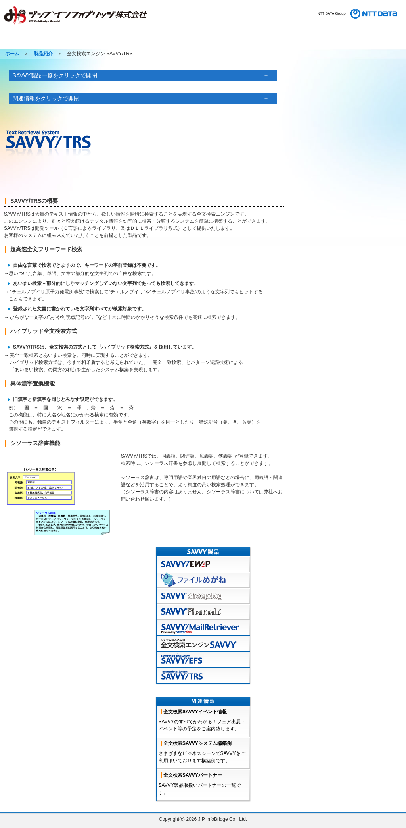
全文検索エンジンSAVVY (203, 644)
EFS (203, 660)
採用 (239, 42)
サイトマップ (255, 25)
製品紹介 (61, 42)
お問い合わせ (291, 25)
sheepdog (203, 596)
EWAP (203, 564)
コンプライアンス (383, 25)
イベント (273, 42)
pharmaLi (203, 612)
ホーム (21, 42)
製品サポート (106, 42)
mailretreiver (203, 628)
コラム (312, 42)
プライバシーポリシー (334, 25)
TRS (203, 676)
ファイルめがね (203, 580)
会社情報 (206, 42)
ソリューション (159, 42)
